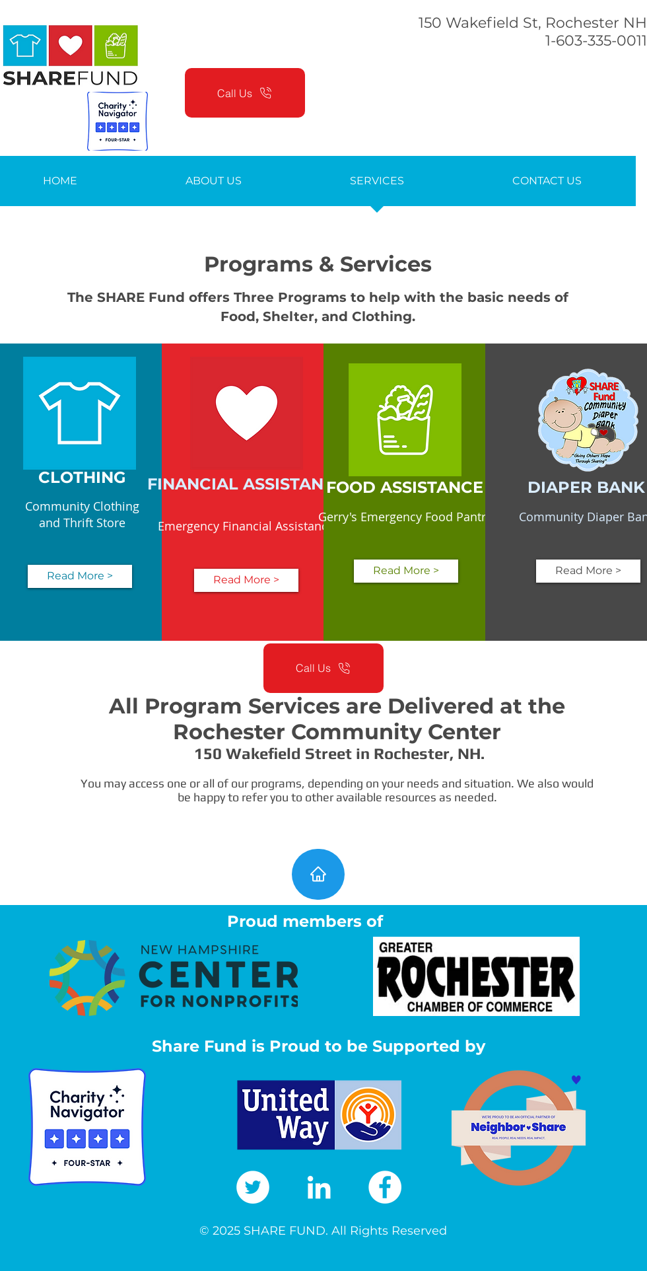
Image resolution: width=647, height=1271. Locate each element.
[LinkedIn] (318, 1187)
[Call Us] (245, 93)
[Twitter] (252, 1187)
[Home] (318, 874)
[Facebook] (384, 1187)
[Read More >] (80, 576)
